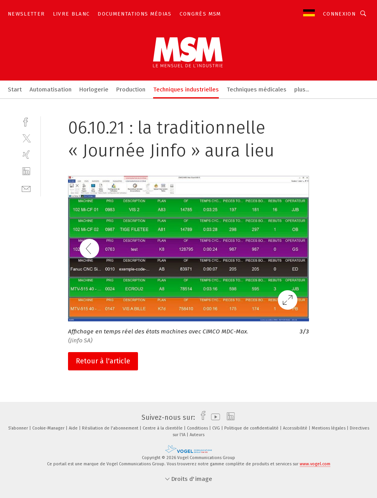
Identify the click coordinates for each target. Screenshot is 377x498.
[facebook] (26, 121)
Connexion (339, 14)
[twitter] (26, 138)
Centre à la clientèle (163, 428)
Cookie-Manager (49, 428)
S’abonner (18, 428)
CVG (216, 428)
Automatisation (51, 89)
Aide (74, 428)
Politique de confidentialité (252, 428)
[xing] (26, 155)
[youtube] (213, 417)
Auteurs (197, 434)
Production (130, 89)
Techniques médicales (256, 89)
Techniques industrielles (186, 89)
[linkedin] (26, 171)
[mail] (26, 188)
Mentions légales (329, 428)
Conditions (198, 428)
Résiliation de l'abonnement (111, 428)
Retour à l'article (103, 361)
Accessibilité (296, 428)
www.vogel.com (315, 463)
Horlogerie (93, 89)
